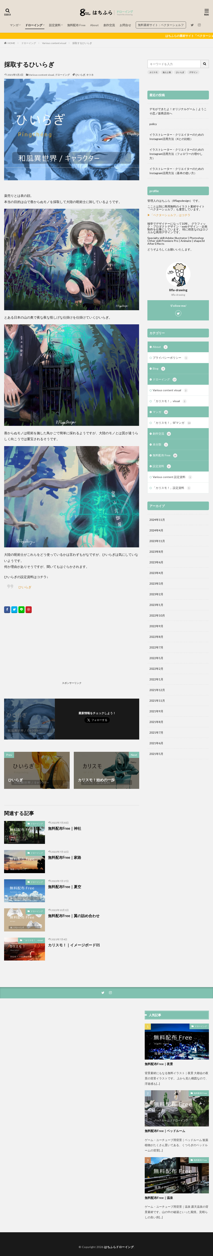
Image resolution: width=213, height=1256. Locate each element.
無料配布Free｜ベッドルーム (165, 1131)
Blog (159, 369)
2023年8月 (156, 551)
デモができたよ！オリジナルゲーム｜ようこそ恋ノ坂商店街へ (178, 111)
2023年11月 (157, 541)
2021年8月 (156, 722)
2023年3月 (156, 583)
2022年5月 (156, 658)
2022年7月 (156, 647)
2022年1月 (156, 679)
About (94, 25)
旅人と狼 (167, 72)
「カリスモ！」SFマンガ (172, 423)
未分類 (160, 445)
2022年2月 (156, 668)
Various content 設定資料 (172, 477)
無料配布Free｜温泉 (159, 1198)
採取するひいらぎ (82, 43)
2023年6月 (156, 562)
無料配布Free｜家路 (64, 857)
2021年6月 (156, 743)
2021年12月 (157, 690)
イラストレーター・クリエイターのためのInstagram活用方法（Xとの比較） (176, 137)
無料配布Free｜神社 (64, 828)
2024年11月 (157, 519)
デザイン (193, 72)
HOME (11, 43)
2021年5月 (156, 753)
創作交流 (109, 25)
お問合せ (125, 25)
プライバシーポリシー (170, 358)
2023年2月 (156, 594)
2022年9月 (156, 626)
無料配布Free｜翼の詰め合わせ (74, 915)
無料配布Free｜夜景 (159, 1064)
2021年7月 (156, 732)
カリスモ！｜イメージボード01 (74, 945)
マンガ (14, 25)
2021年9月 (156, 711)
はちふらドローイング (119, 1247)
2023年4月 (156, 573)
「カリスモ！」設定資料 (172, 488)
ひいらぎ (80, 74)
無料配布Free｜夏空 (64, 886)
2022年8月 (156, 636)
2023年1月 (156, 605)
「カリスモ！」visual (33, 940)
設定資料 (55, 25)
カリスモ (153, 72)
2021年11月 (157, 700)
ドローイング (33, 25)
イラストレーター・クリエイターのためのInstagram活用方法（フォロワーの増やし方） (176, 154)
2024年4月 (156, 530)
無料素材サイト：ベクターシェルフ (161, 25)
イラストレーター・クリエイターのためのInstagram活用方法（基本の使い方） (176, 171)
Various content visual (54, 43)
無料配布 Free (76, 25)
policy (153, 124)
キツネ (90, 74)
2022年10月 (157, 615)
